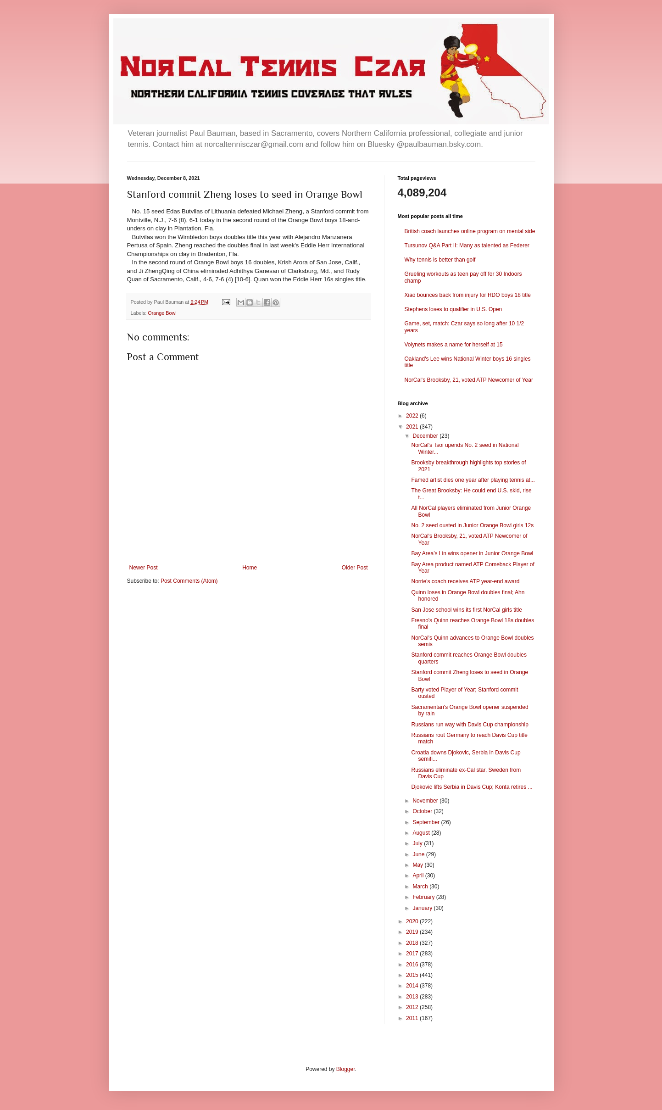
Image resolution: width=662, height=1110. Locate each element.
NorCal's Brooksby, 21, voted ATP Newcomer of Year (469, 380)
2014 (413, 985)
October (423, 811)
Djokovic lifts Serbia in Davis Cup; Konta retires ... (471, 787)
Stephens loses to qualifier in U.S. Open (453, 309)
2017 (413, 953)
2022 (413, 416)
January (423, 908)
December (425, 436)
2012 (413, 1007)
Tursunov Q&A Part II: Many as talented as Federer (467, 245)
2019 (413, 932)
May (418, 865)
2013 (413, 996)
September (426, 822)
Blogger (345, 1069)
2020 (413, 921)
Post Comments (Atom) (189, 581)
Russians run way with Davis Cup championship (469, 724)
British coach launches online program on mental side (470, 231)
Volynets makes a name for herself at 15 (454, 344)
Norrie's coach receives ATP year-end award (465, 581)
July (418, 843)
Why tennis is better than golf (440, 260)
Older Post (355, 567)
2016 (413, 964)
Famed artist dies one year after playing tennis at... (472, 480)
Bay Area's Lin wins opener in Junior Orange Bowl (472, 553)
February (424, 897)
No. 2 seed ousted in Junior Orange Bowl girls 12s (472, 525)
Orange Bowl (162, 313)
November (425, 801)
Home (249, 567)
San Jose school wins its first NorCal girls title (466, 610)
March (420, 886)
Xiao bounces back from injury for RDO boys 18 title (468, 295)
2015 (413, 975)
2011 (413, 1018)
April (418, 875)
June (419, 854)
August (421, 833)
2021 (413, 427)
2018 (413, 943)
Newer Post (143, 567)
